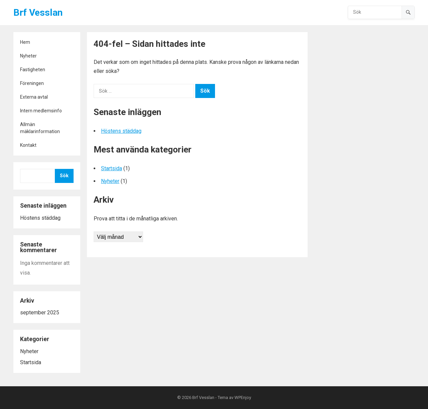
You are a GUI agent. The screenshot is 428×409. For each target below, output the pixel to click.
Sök (64, 176)
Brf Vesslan (38, 12)
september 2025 (39, 312)
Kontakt (28, 145)
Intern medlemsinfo (41, 110)
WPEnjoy (242, 397)
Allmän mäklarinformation (40, 128)
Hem (25, 42)
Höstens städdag (40, 218)
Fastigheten (32, 69)
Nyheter (28, 56)
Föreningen (32, 83)
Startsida (30, 362)
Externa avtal (34, 97)
